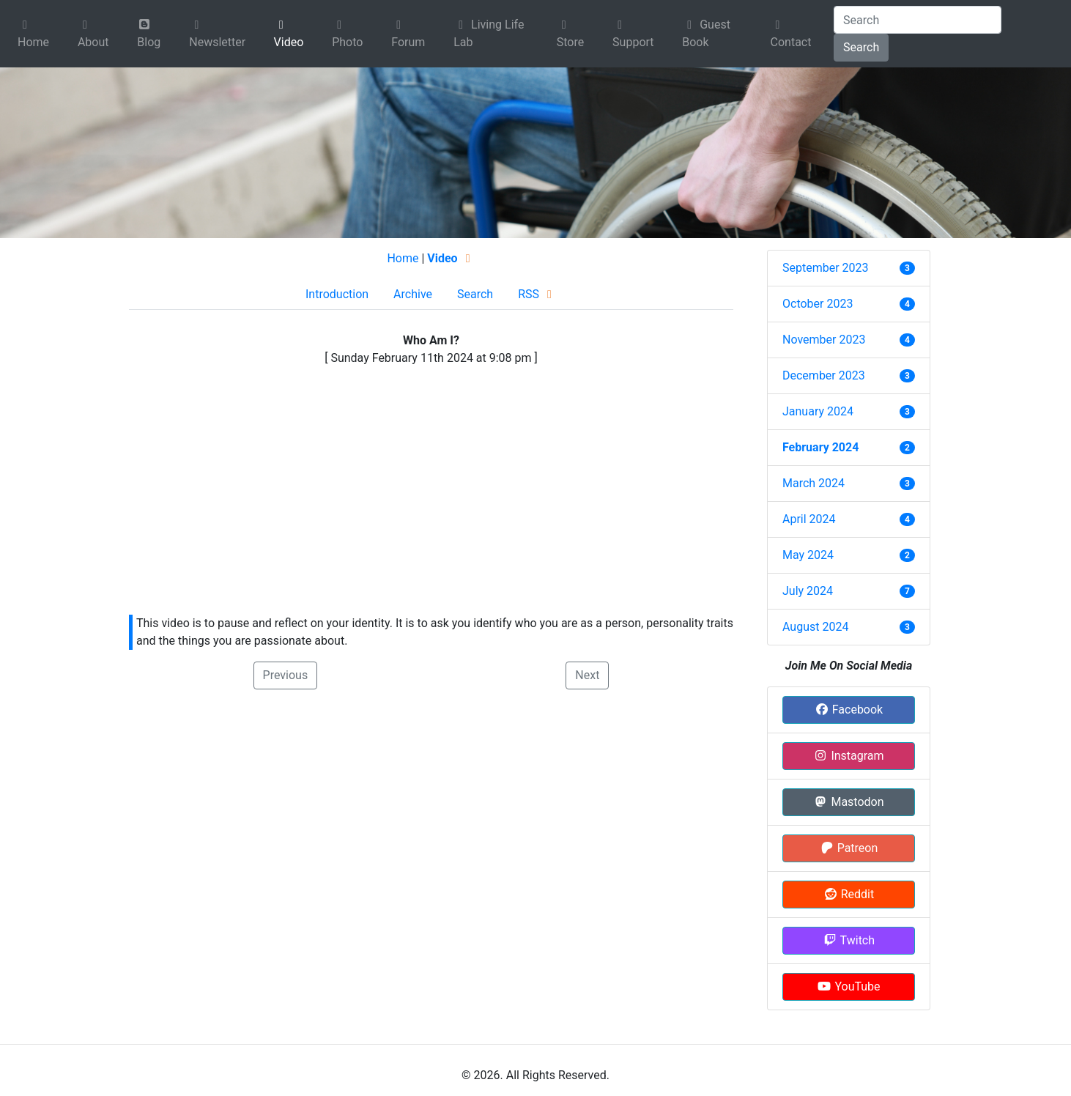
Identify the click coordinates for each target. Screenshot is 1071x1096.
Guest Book (706, 33)
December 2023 (823, 375)
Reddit (848, 894)
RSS (537, 294)
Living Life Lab (488, 33)
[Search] (917, 20)
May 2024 (808, 555)
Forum (408, 34)
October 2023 (817, 304)
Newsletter (217, 34)
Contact (791, 34)
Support (632, 34)
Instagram (848, 756)
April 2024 (809, 519)
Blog (148, 33)
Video (289, 34)
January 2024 (817, 411)
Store (570, 34)
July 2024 (807, 591)
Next (587, 675)
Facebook (849, 710)
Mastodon (848, 802)
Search (861, 47)
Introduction (336, 294)
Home (33, 34)
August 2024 (815, 627)
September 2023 (825, 268)
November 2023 (823, 340)
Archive (412, 294)
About (93, 34)
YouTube (848, 986)
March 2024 (813, 483)
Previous (285, 675)
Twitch (849, 940)
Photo (347, 34)
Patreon (849, 848)
